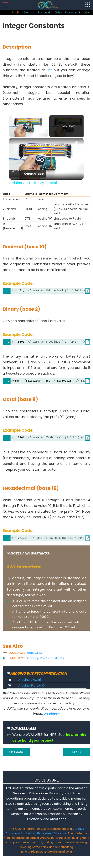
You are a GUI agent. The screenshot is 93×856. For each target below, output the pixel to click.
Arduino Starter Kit (32, 685)
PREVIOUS (16, 752)
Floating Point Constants (45, 658)
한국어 (58, 12)
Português (45, 12)
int (50, 70)
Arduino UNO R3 (30, 680)
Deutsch (29, 12)
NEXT (76, 752)
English (16, 12)
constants (35, 652)
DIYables (51, 713)
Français (70, 12)
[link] (15, 144)
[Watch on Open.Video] (27, 174)
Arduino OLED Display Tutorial (45, 144)
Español (84, 12)
